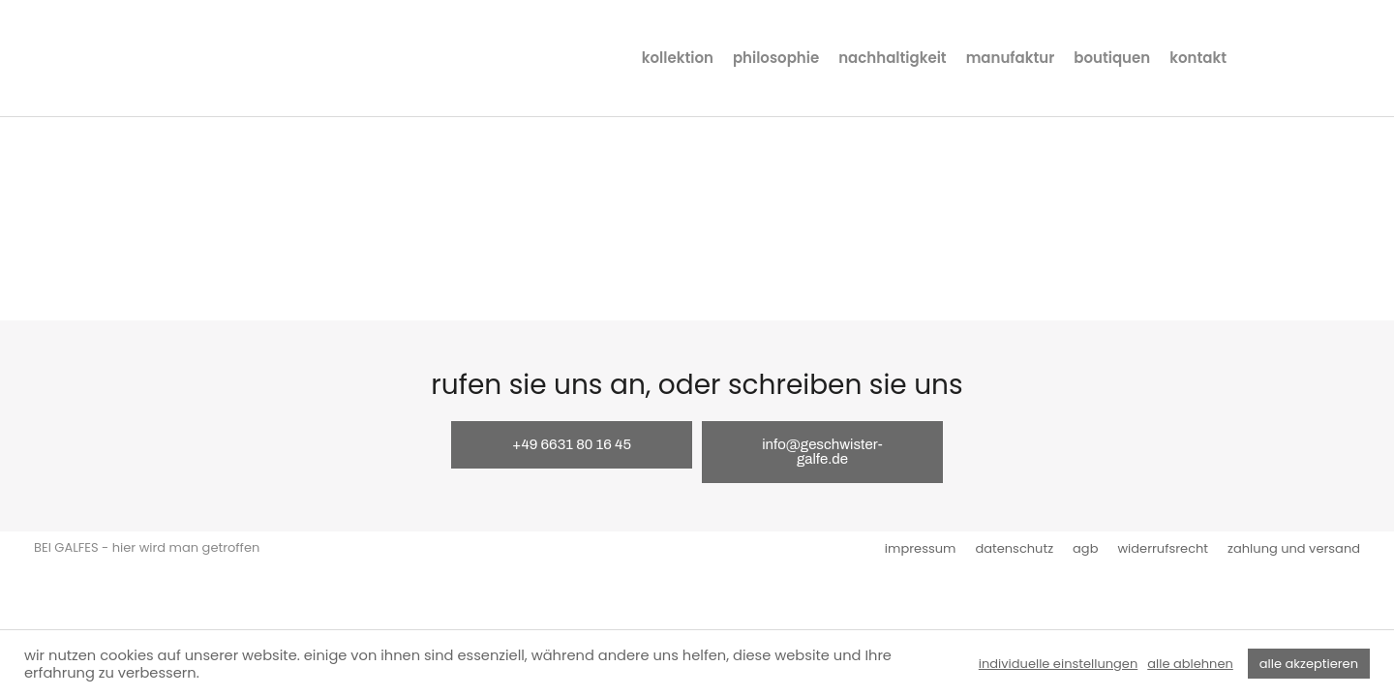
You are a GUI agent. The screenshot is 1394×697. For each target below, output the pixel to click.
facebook (1291, 58)
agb (1085, 548)
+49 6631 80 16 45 (571, 444)
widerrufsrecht (1162, 548)
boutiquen (1112, 57)
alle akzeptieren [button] (1308, 663)
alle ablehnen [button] (1190, 664)
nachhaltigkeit (892, 57)
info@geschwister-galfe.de (822, 452)
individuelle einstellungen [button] (1058, 664)
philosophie (776, 57)
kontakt (1198, 57)
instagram (1254, 58)
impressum (920, 548)
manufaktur (1010, 57)
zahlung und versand (1293, 548)
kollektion (677, 57)
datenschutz (1014, 548)
